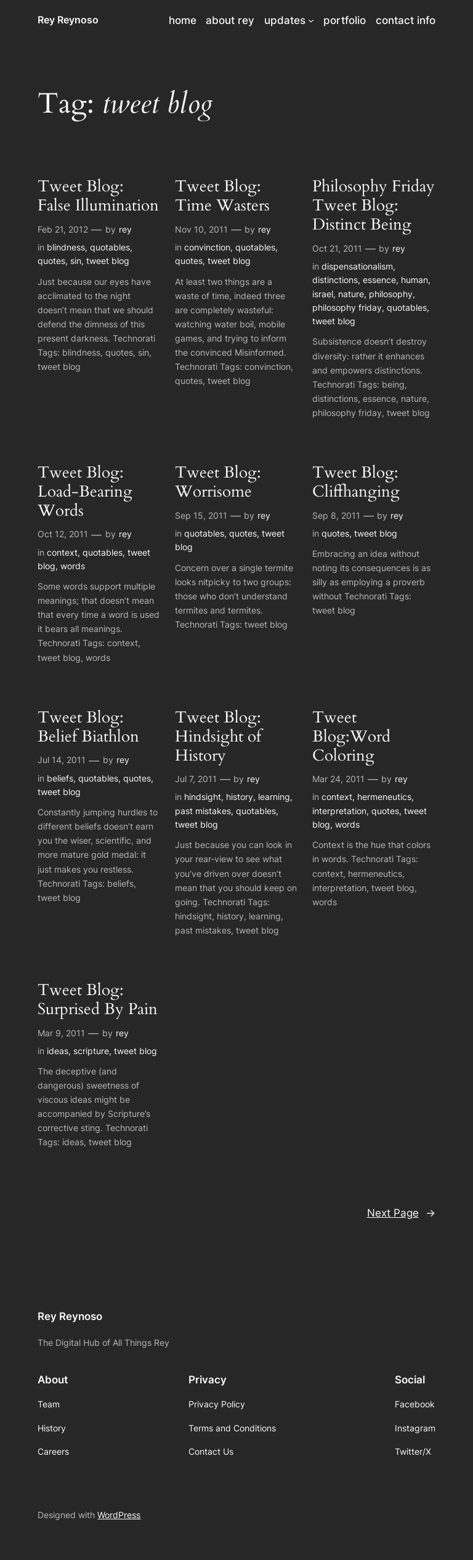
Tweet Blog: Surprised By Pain (98, 1000)
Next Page (401, 1213)
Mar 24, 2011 (338, 779)
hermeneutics (384, 796)
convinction (207, 247)
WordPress (118, 1515)
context (62, 552)
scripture (91, 1051)
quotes (51, 260)
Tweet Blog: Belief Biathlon (88, 727)
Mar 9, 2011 (61, 1033)
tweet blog (107, 260)
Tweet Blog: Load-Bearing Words (85, 491)
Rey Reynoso (68, 20)
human (414, 279)
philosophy (391, 294)
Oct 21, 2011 (337, 248)
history (239, 796)
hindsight (202, 796)
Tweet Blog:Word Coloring (351, 736)
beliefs (60, 778)
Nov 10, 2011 (201, 229)
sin (75, 260)
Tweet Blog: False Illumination (98, 196)
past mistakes (203, 811)
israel (322, 294)
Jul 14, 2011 (62, 759)
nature (351, 294)
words (72, 566)
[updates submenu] (311, 20)
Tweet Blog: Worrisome (218, 482)
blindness (66, 247)
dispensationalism (357, 266)
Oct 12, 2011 (63, 534)
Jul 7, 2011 (196, 779)
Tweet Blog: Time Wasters (222, 196)
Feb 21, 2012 (63, 229)
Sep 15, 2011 (201, 515)
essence (379, 279)
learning (274, 796)
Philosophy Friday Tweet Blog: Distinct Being (373, 205)
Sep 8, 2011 (336, 515)
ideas (57, 1051)
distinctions (335, 279)
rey (125, 229)
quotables (110, 247)
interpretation (339, 811)
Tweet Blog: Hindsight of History (218, 736)
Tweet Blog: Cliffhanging (356, 482)
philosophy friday (347, 307)
